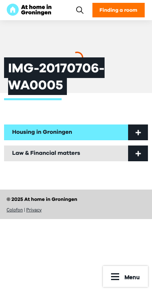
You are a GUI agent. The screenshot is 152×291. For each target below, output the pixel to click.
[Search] (80, 10)
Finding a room (118, 10)
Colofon (14, 210)
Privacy (34, 210)
